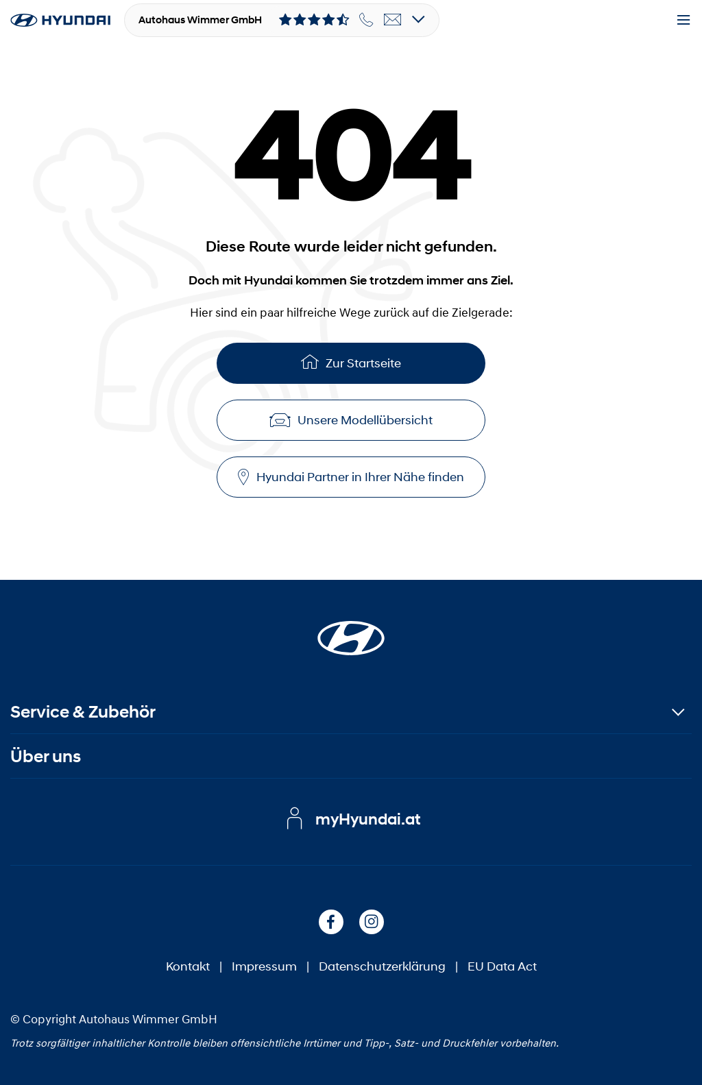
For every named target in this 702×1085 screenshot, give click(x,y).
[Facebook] (331, 922)
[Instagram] (371, 922)
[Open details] (418, 20)
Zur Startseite (351, 361)
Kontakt (188, 966)
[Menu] (683, 20)
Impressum (264, 966)
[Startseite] (351, 629)
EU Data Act (502, 966)
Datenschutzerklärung (382, 966)
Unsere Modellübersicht (351, 420)
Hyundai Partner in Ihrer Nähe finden (351, 477)
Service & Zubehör (83, 711)
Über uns (45, 756)
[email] (393, 20)
